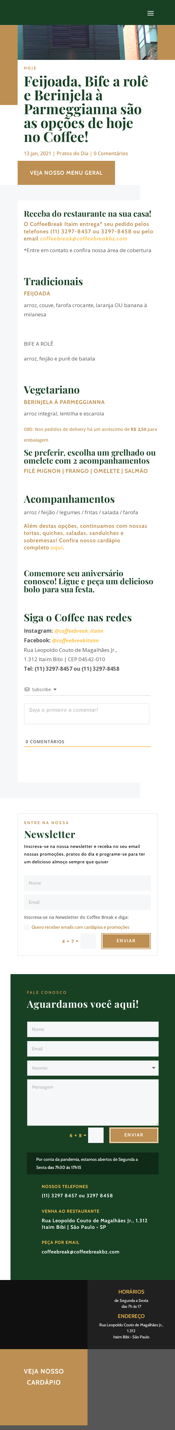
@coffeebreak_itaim (78, 630)
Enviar (126, 941)
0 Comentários (111, 153)
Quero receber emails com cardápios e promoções (76, 927)
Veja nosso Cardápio (44, 1376)
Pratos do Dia (72, 153)
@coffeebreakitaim (75, 640)
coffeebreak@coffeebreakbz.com (84, 238)
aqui (57, 547)
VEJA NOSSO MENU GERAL (66, 172)
